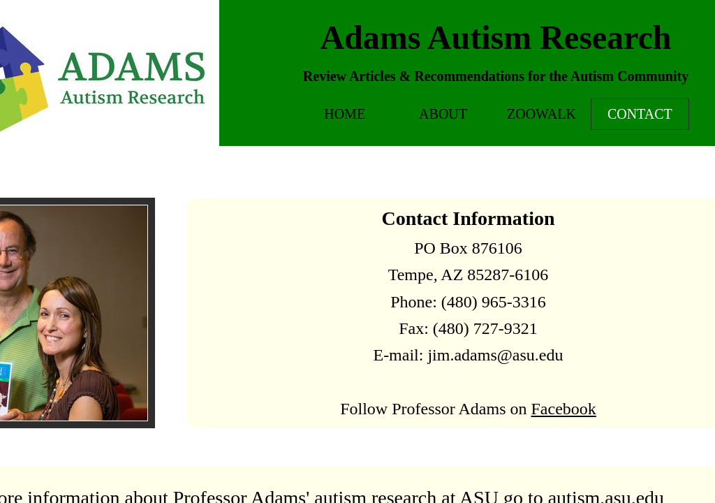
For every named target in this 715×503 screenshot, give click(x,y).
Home (344, 114)
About (443, 114)
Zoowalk (541, 114)
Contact (639, 114)
